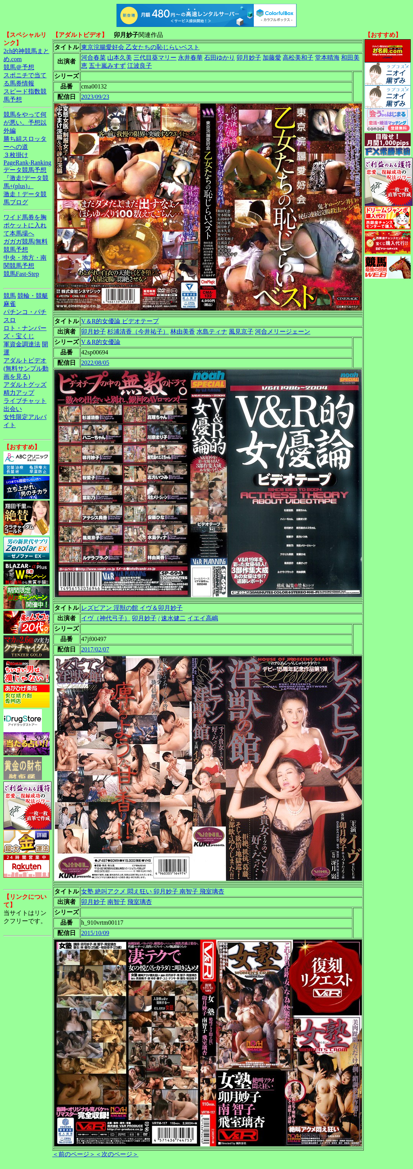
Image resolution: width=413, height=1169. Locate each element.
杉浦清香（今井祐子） (138, 331)
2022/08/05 (95, 362)
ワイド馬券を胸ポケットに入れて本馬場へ (25, 225)
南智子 (116, 901)
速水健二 (173, 618)
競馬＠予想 (18, 67)
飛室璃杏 (139, 901)
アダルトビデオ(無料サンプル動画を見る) (25, 368)
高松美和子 (298, 57)
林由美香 (182, 331)
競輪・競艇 (32, 295)
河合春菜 (93, 57)
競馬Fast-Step (21, 274)
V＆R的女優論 (100, 342)
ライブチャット (25, 400)
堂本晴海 (327, 57)
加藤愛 (272, 57)
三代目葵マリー (155, 57)
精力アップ (18, 392)
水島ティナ (212, 331)
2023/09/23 (95, 97)
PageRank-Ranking (27, 162)
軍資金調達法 (21, 344)
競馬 (9, 295)
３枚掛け (15, 155)
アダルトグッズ (25, 384)
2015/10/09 (95, 933)
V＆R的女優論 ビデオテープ (120, 321)
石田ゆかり (219, 57)
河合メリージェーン (282, 331)
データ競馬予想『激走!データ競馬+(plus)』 (25, 178)
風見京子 (241, 331)
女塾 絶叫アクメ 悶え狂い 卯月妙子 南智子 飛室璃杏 (152, 891)
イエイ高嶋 (202, 618)
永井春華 (190, 57)
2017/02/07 (95, 649)
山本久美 (119, 57)
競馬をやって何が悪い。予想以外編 (25, 122)
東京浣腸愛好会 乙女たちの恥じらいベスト (140, 47)
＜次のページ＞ (116, 1154)
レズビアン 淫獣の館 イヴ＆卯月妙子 (132, 608)
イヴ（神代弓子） (105, 618)
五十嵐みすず (107, 65)
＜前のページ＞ (73, 1154)
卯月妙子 (248, 57)
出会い (12, 409)
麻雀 (9, 304)
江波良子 (139, 65)
